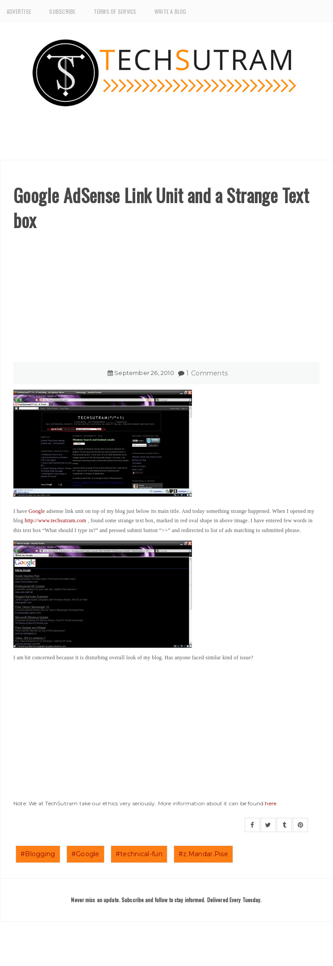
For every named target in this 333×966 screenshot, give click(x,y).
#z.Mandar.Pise (203, 854)
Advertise (19, 11)
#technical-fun (139, 854)
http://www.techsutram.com (55, 520)
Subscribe (62, 11)
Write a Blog (170, 11)
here (270, 803)
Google (37, 511)
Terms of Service (115, 11)
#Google (85, 854)
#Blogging (38, 854)
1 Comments (207, 373)
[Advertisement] (166, 299)
